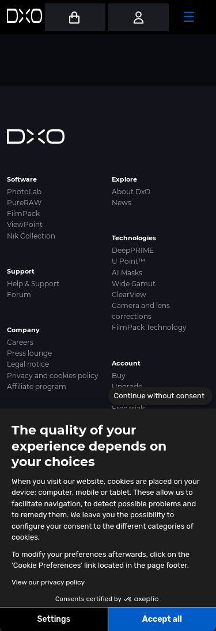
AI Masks (127, 272)
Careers (20, 342)
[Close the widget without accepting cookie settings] (160, 396)
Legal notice (28, 364)
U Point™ (128, 261)
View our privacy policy (48, 582)
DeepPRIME (133, 250)
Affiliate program (36, 386)
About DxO (131, 191)
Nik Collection (31, 236)
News (121, 202)
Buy (119, 375)
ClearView (129, 294)
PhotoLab (24, 191)
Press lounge (29, 353)
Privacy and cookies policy (52, 375)
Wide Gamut (134, 283)
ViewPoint (25, 224)
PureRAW (24, 202)
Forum (19, 294)
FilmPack (23, 213)
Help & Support (33, 283)
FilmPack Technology (149, 327)
